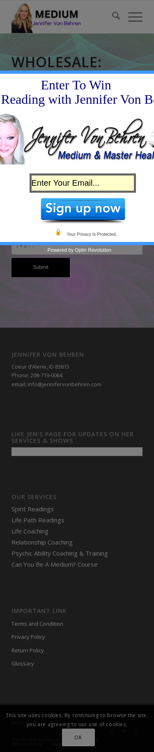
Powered (57, 250)
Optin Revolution (93, 250)
